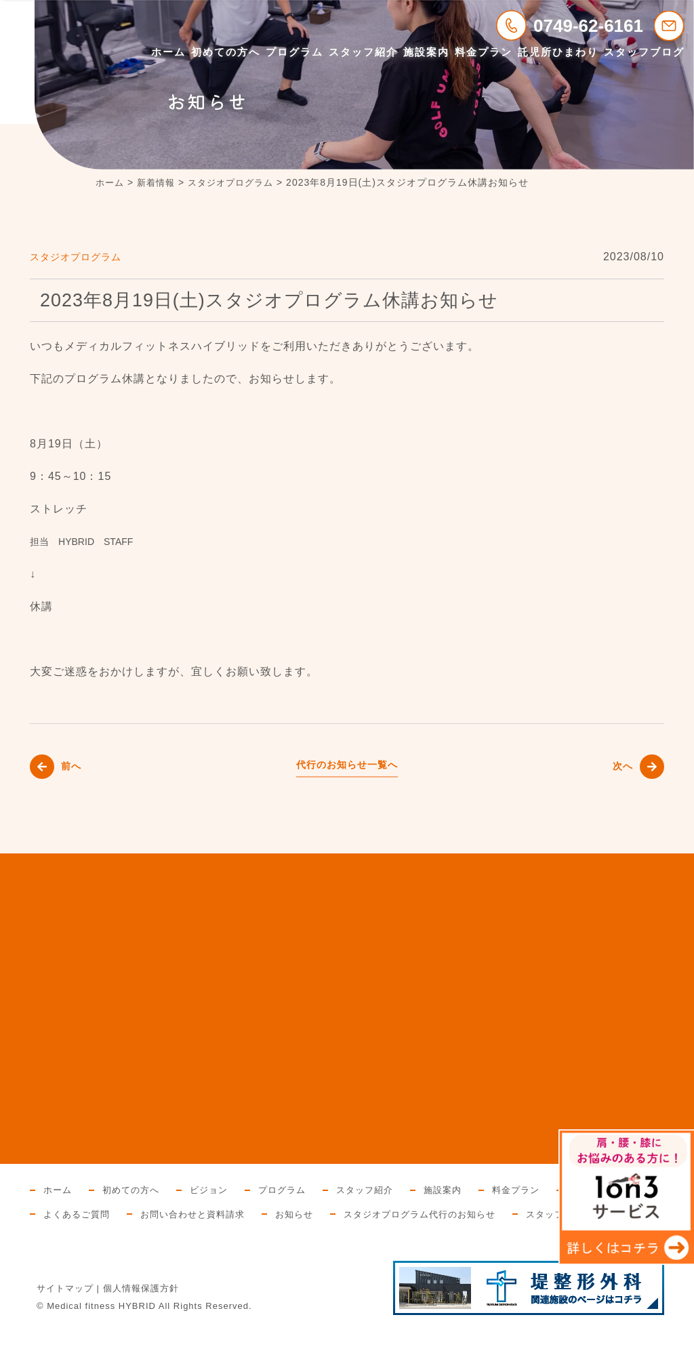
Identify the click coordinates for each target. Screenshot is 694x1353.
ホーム (168, 52)
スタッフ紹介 (363, 52)
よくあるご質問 (180, 1214)
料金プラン (483, 52)
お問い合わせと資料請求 (303, 1214)
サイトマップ (65, 1313)
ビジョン (216, 1189)
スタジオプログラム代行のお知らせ (541, 1214)
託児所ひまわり (558, 52)
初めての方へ (225, 52)
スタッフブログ (644, 52)
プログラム (294, 52)
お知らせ (409, 1214)
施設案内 (426, 52)
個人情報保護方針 (141, 1313)
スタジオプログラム (82, 256)
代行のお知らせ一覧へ (347, 764)
